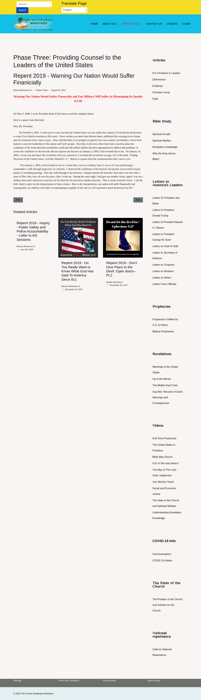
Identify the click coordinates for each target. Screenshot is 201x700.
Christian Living (161, 92)
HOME (94, 23)
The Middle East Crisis (165, 385)
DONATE (172, 23)
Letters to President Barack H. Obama (167, 225)
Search (22, 10)
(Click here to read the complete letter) (74, 113)
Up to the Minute (161, 379)
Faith (155, 98)
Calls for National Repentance (162, 652)
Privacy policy (109, 680)
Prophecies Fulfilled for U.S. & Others (165, 322)
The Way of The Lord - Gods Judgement (164, 472)
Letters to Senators (163, 271)
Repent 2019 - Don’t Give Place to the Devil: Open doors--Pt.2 (121, 269)
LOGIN (186, 23)
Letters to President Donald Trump (163, 213)
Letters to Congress (163, 264)
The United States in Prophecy (163, 447)
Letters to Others (161, 277)
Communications (161, 554)
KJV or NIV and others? (165, 463)
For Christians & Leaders (166, 73)
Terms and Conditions (68, 680)
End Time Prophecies (164, 438)
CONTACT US (154, 23)
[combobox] (34, 4)
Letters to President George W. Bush (163, 237)
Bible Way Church (162, 457)
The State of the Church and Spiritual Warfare (165, 503)
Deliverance (159, 79)
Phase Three (42, 90)
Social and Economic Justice (164, 491)
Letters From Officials (164, 284)
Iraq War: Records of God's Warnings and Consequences (167, 397)
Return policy (154, 680)
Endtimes (157, 86)
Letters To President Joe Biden (165, 201)
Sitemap (17, 680)
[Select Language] (74, 10)
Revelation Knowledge (164, 147)
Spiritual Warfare (161, 140)
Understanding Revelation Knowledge (166, 515)
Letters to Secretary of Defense (164, 255)
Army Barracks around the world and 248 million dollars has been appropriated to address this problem (83, 147)
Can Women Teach (163, 482)
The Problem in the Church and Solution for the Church (167, 605)
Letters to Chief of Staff (165, 246)
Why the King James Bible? (164, 156)
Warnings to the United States (165, 369)
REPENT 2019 (130, 23)
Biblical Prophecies (163, 331)
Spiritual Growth (161, 134)
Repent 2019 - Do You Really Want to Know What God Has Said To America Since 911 (77, 271)
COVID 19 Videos (162, 560)
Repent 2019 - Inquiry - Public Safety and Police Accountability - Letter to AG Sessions (33, 231)
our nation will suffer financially (114, 184)
